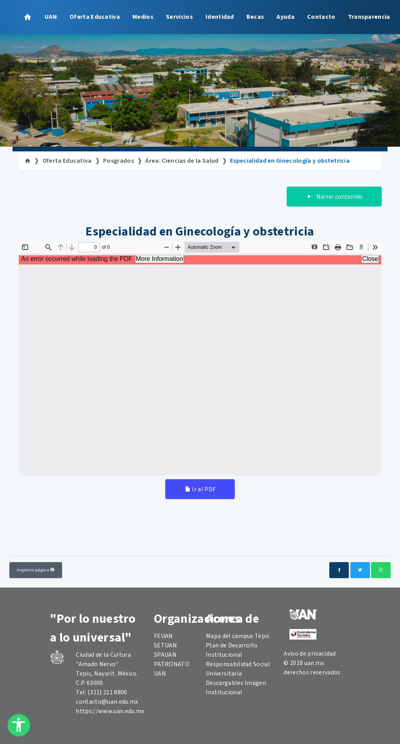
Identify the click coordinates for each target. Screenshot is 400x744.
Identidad (219, 17)
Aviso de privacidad (310, 653)
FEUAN (163, 636)
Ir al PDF (200, 489)
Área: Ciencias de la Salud (181, 160)
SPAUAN (165, 655)
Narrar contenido (334, 196)
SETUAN (165, 645)
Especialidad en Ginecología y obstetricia (290, 160)
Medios (143, 17)
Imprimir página (36, 570)
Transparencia (369, 17)
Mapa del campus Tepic (238, 636)
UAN (51, 17)
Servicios (179, 17)
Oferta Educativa (95, 17)
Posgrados (118, 160)
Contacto (321, 17)
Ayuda (286, 17)
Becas (255, 17)
